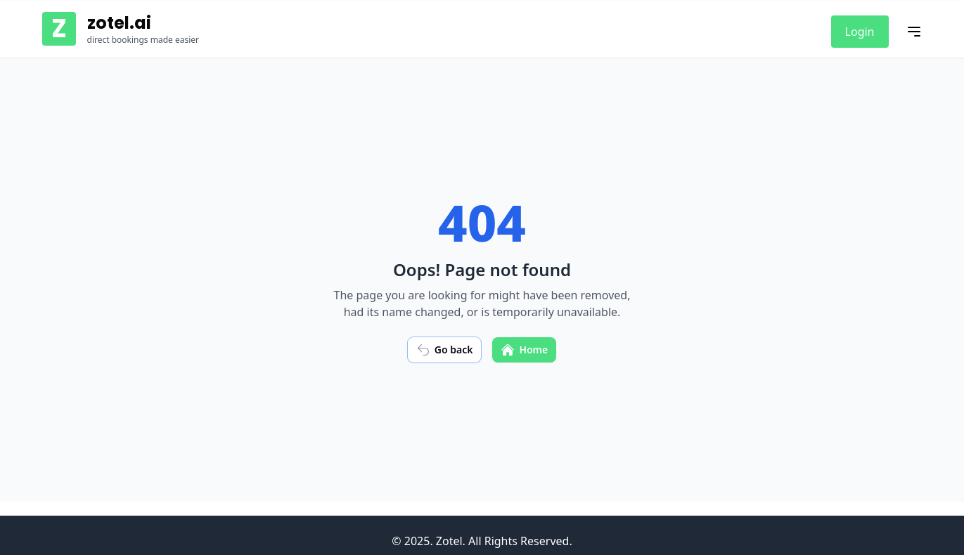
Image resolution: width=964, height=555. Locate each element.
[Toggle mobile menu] (914, 31)
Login (860, 31)
